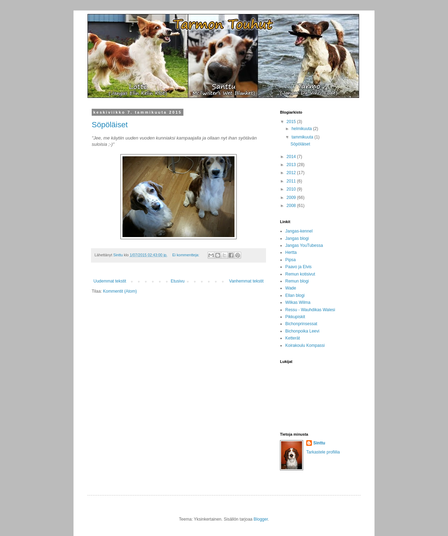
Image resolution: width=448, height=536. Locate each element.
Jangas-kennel (299, 231)
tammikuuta (303, 137)
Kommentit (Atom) (120, 291)
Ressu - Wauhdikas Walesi (310, 309)
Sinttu (319, 443)
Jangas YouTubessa (304, 245)
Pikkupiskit (295, 316)
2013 (292, 164)
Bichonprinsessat (301, 323)
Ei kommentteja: (186, 255)
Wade (290, 288)
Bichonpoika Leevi (302, 331)
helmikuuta (302, 128)
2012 (292, 172)
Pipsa (290, 259)
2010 (292, 189)
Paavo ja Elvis (298, 266)
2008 (292, 205)
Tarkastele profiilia (323, 452)
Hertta (291, 252)
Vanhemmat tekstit (246, 281)
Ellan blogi (294, 295)
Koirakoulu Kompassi (305, 345)
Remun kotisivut (300, 274)
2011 (292, 181)
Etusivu (177, 281)
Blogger (261, 519)
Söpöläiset (110, 124)
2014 (292, 156)
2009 (292, 197)
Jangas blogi (297, 238)
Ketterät (292, 338)
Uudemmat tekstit (109, 281)
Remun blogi (297, 281)
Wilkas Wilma (297, 302)
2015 (292, 121)
